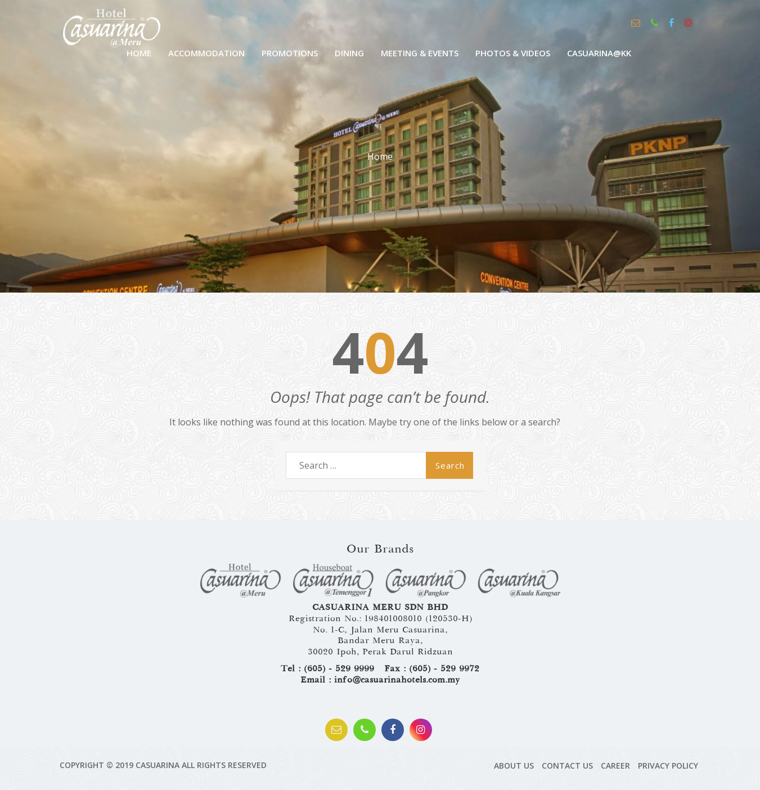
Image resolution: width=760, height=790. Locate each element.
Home (380, 156)
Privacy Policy (668, 765)
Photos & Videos (512, 53)
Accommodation (206, 53)
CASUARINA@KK (599, 53)
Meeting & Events (419, 53)
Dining (349, 53)
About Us (514, 765)
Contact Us (567, 765)
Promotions (290, 53)
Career (615, 765)
